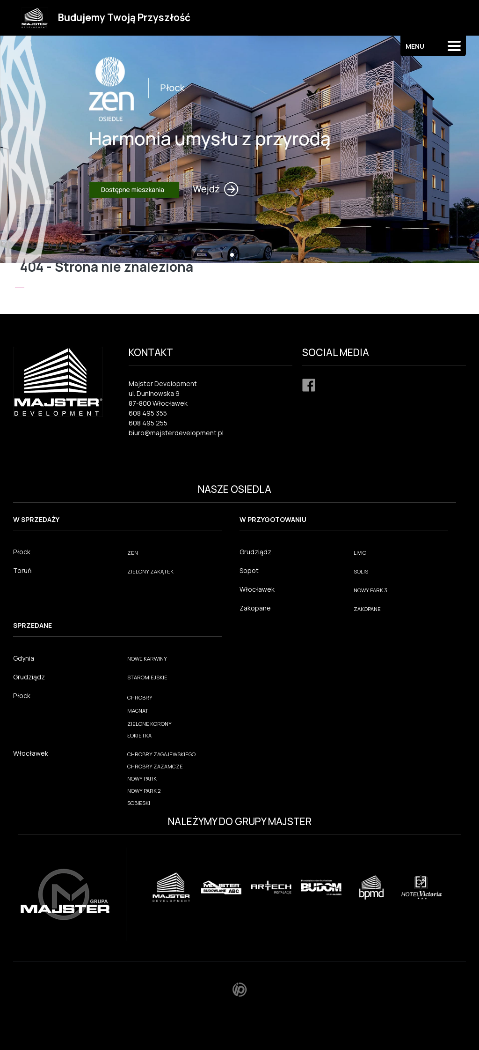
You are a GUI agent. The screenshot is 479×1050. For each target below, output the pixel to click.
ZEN (132, 552)
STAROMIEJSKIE (147, 677)
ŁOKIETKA (139, 735)
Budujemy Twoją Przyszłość (124, 17)
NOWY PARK (142, 778)
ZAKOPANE (367, 608)
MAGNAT (137, 710)
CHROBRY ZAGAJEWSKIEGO (161, 754)
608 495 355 (148, 413)
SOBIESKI (138, 802)
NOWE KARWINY (147, 658)
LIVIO (360, 552)
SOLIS (361, 571)
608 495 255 (148, 422)
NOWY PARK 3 (370, 590)
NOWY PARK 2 (144, 790)
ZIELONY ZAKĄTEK (150, 571)
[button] (232, 255)
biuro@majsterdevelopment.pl (176, 432)
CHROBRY (139, 697)
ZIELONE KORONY (149, 723)
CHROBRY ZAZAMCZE (155, 766)
